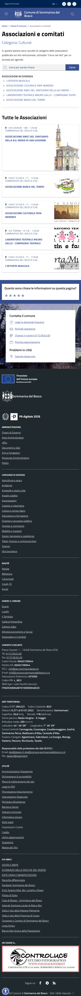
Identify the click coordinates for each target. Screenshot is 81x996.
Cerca (72, 67)
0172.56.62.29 (14, 657)
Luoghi (5, 611)
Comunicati (8, 579)
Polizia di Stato (9, 895)
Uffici (4, 443)
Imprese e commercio (13, 526)
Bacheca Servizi (10, 807)
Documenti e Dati (11, 448)
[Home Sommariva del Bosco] (39, 14)
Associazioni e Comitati (14, 637)
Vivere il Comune (18, 26)
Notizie (5, 569)
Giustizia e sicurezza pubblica (17, 521)
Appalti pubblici (10, 495)
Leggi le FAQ (8, 787)
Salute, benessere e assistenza (18, 536)
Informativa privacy (12, 817)
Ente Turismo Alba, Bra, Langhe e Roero (22, 890)
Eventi (5, 606)
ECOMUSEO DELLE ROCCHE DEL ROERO (24, 870)
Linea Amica (8, 926)
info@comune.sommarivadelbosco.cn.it (29, 673)
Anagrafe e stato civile (14, 490)
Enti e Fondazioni (11, 453)
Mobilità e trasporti (12, 531)
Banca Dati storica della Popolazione (21, 931)
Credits (5, 832)
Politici (5, 463)
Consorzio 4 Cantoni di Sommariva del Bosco (25, 921)
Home (4, 26)
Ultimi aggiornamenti (13, 837)
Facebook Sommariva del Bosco (18, 885)
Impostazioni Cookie (12, 827)
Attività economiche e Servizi (17, 632)
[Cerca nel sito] (72, 14)
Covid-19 (7, 584)
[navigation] (6, 14)
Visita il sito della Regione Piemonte (20, 910)
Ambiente (7, 485)
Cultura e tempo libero (13, 511)
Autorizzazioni (9, 501)
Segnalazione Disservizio (15, 797)
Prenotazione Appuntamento (17, 792)
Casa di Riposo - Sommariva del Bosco (22, 900)
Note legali (7, 822)
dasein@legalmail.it (17, 756)
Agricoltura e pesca (12, 480)
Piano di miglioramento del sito (18, 781)
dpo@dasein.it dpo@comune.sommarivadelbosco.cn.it (37, 752)
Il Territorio (7, 616)
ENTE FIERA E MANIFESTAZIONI (19, 875)
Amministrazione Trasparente (17, 771)
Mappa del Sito (10, 847)
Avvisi (5, 589)
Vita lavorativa (9, 551)
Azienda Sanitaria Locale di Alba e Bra (22, 905)
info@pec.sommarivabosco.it (24, 669)
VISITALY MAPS (10, 865)
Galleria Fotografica (12, 622)
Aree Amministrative (13, 437)
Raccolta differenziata (13, 880)
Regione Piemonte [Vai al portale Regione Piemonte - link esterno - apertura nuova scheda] (12, 3)
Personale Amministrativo (15, 458)
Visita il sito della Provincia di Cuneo (20, 915)
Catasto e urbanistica (13, 506)
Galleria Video (9, 627)
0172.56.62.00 (14, 654)
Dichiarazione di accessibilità (16, 776)
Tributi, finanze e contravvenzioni (19, 541)
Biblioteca (7, 574)
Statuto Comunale (11, 812)
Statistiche (7, 842)
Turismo (6, 546)
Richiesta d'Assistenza (13, 802)
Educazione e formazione (15, 516)
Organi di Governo (11, 432)
